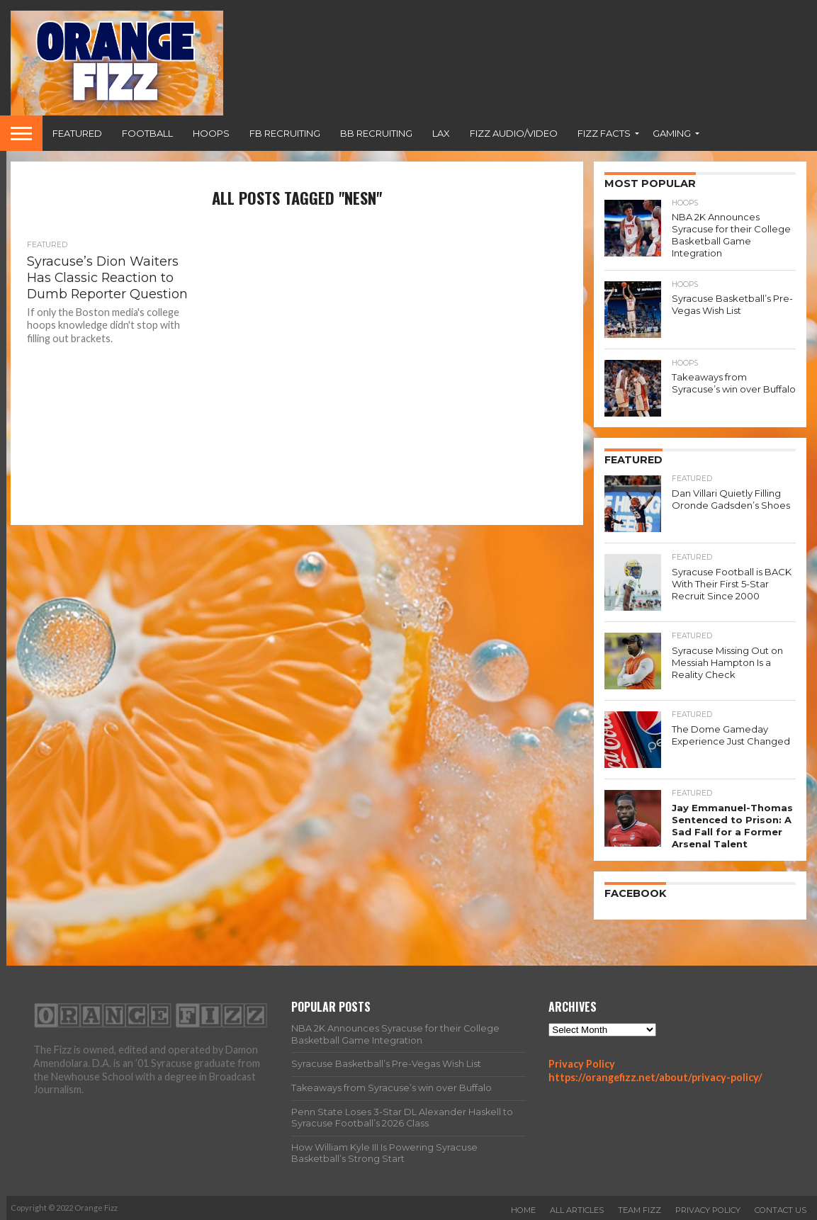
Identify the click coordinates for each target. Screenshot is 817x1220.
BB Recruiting (376, 133)
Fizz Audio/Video (514, 133)
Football (147, 133)
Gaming (672, 133)
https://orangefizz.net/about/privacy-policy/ (655, 1075)
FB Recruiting (284, 133)
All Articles (577, 1208)
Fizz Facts (604, 133)
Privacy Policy (581, 1062)
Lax (441, 133)
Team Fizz (639, 1208)
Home (523, 1208)
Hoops (211, 133)
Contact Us (780, 1208)
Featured (77, 133)
